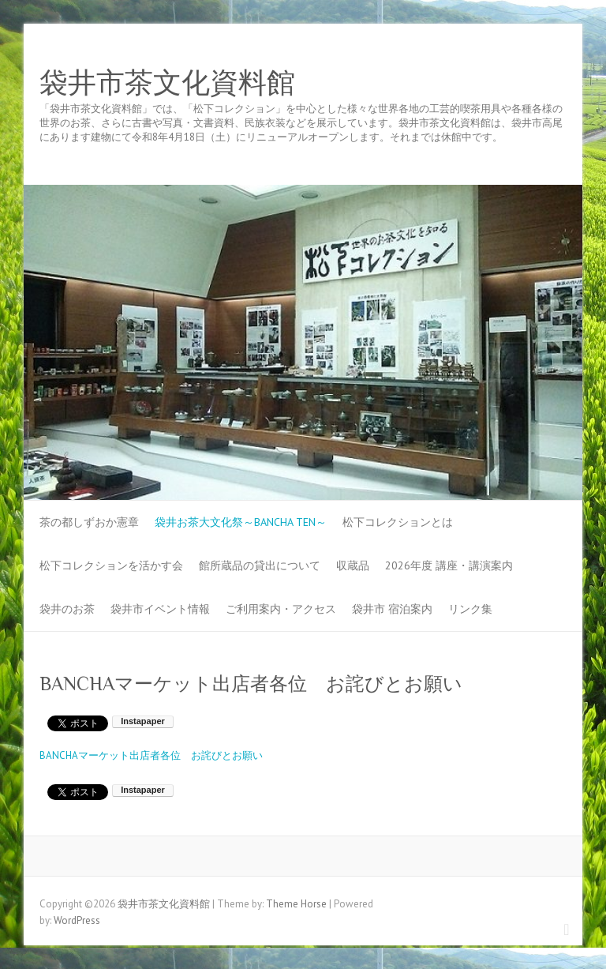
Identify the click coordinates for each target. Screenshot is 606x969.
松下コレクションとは (397, 522)
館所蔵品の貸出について (259, 565)
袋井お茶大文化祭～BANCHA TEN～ (241, 522)
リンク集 (470, 609)
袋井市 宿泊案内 (392, 609)
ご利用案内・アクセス (281, 609)
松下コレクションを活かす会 (111, 565)
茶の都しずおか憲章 (89, 522)
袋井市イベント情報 (160, 609)
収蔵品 (352, 565)
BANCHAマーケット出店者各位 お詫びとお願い (151, 755)
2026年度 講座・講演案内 (449, 565)
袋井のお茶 (67, 609)
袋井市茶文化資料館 (167, 83)
